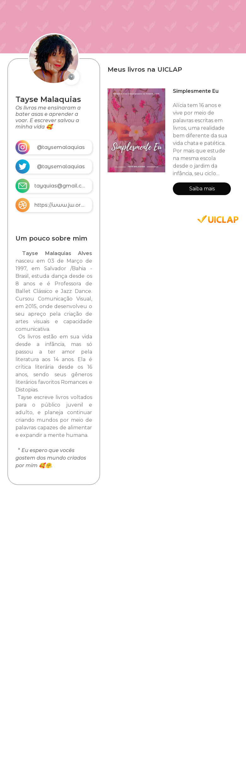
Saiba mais (202, 189)
